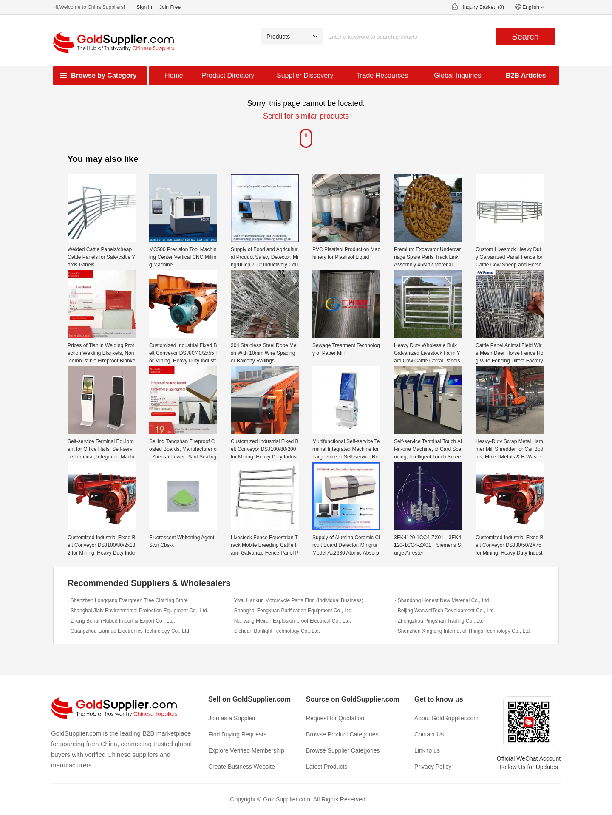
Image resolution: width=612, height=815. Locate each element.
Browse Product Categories (342, 734)
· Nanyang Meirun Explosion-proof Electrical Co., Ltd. (291, 621)
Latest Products (326, 766)
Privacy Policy (432, 766)
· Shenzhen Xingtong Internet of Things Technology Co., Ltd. (463, 631)
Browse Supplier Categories (343, 750)
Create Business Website (241, 766)
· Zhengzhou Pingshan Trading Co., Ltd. (440, 621)
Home (174, 75)
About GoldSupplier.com (446, 718)
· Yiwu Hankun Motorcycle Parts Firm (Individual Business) (297, 600)
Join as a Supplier (231, 718)
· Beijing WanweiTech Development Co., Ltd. (445, 611)
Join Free (170, 7)
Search (525, 36)
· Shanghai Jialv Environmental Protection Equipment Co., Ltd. (138, 611)
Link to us (427, 750)
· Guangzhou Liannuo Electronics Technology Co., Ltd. (129, 631)
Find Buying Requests (237, 734)
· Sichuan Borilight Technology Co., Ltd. (275, 631)
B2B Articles (526, 75)
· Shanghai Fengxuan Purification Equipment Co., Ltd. (292, 611)
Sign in (144, 7)
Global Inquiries (457, 75)
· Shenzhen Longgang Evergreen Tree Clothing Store (128, 600)
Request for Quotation (335, 718)
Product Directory (228, 75)
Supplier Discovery (305, 75)
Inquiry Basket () (483, 7)
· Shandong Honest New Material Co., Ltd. (442, 600)
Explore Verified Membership (246, 750)
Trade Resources (382, 75)
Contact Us (429, 734)
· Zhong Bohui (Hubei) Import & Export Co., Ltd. (121, 621)
